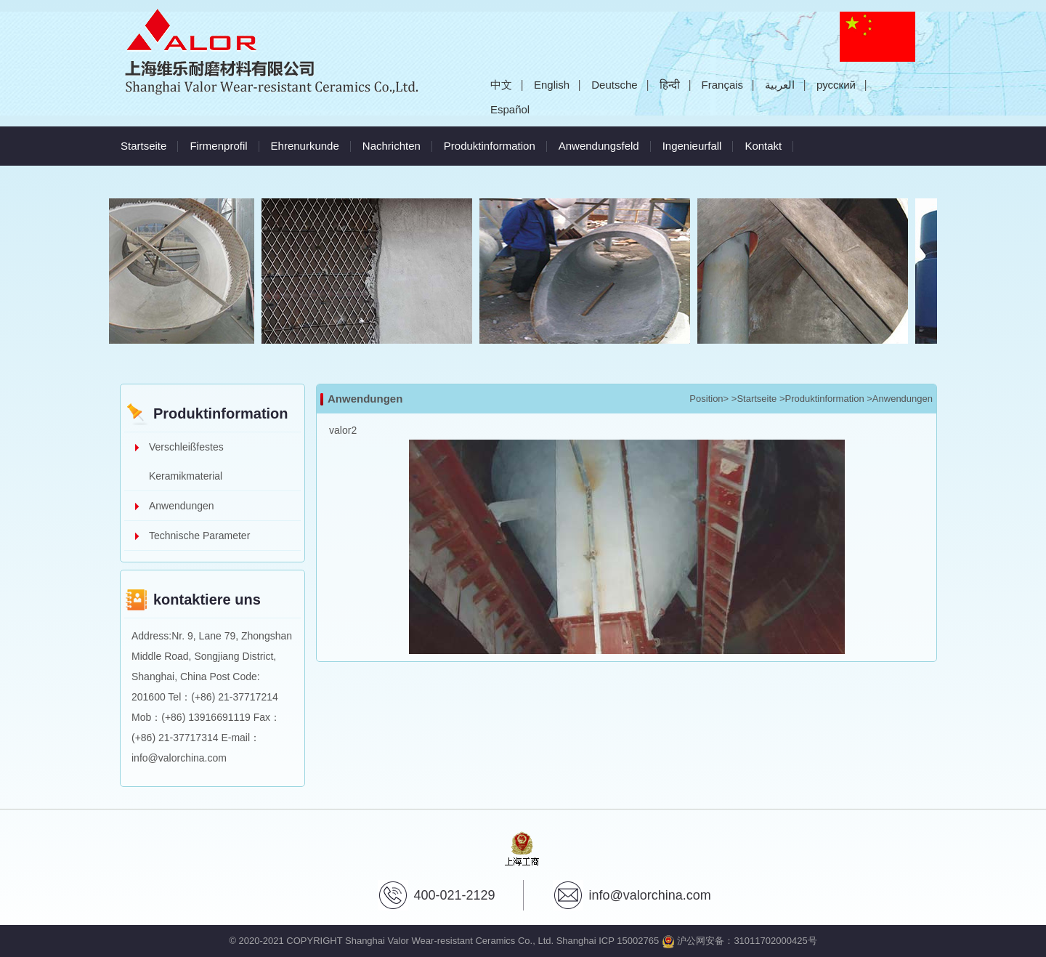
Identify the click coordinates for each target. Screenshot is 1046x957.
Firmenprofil (218, 146)
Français (723, 84)
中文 (501, 84)
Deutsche (614, 84)
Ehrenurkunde (305, 146)
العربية (780, 84)
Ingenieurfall (692, 146)
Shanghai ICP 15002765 (607, 940)
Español (510, 109)
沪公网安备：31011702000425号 (739, 940)
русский (836, 84)
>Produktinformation (821, 398)
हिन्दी (670, 84)
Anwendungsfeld (599, 146)
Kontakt (763, 146)
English (551, 84)
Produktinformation (489, 146)
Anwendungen (181, 506)
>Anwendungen (900, 398)
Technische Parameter (199, 535)
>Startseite (754, 398)
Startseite (143, 146)
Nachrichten (391, 146)
